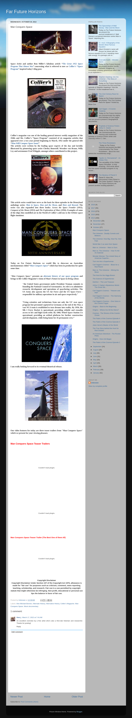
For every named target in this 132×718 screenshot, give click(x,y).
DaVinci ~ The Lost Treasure (103, 282)
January (96, 373)
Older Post (77, 696)
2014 (93, 218)
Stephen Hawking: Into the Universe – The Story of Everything (109, 79)
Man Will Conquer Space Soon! (25, 143)
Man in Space (32, 205)
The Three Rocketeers (107, 143)
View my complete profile (98, 386)
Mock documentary (31, 606)
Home (47, 696)
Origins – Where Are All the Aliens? (106, 310)
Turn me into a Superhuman (103, 261)
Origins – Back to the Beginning (104, 306)
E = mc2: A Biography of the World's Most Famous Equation (109, 45)
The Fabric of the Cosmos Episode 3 (106, 322)
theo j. (19, 617)
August (96, 350)
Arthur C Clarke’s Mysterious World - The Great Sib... (106, 286)
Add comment (17, 632)
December (97, 221)
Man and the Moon (48, 205)
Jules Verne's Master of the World (105, 325)
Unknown (95, 383)
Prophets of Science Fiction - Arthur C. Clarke (109, 127)
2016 (93, 211)
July (95, 353)
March (95, 366)
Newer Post (16, 696)
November (97, 224)
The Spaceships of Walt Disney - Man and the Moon (109, 27)
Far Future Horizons (26, 11)
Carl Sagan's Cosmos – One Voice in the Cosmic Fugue (106, 302)
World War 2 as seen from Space (105, 244)
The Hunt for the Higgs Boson (104, 275)
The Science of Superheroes (103, 279)
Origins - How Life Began (102, 339)
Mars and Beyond (70, 205)
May (95, 360)
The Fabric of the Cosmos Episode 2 (106, 342)
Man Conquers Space (39, 266)
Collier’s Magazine (67, 604)
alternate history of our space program (61, 276)
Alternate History (39, 604)
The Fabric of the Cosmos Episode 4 (106, 318)
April (95, 363)
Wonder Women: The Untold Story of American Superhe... (106, 257)
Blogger (79, 712)
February (96, 370)
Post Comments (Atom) (29, 702)
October (96, 227)
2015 (93, 214)
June (95, 356)
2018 (93, 205)
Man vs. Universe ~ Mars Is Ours (105, 247)
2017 (93, 208)
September (97, 346)
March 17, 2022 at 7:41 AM (32, 617)
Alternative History (53, 604)
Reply (19, 626)
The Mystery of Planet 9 (108, 175)
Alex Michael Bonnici (24, 604)
